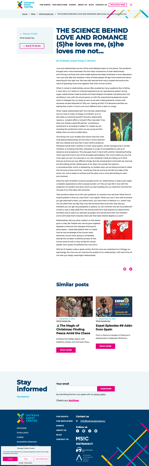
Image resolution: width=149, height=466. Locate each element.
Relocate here (118, 5)
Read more (66, 350)
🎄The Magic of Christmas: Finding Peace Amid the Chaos (73, 329)
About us (81, 5)
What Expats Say (46, 14)
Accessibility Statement (27, 442)
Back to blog (32, 46)
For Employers (59, 5)
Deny (26, 459)
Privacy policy (28, 463)
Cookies (21, 463)
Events (72, 5)
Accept (10, 459)
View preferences (42, 459)
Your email (62, 383)
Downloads (21, 428)
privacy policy (100, 394)
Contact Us (100, 5)
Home (24, 14)
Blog (90, 5)
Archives (74, 400)
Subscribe (105, 389)
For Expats (44, 5)
